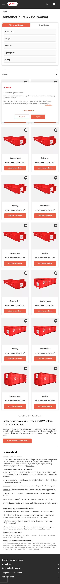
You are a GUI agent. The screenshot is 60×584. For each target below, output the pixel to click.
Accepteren (38, 117)
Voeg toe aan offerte (15, 168)
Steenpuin (6, 486)
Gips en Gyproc (8, 499)
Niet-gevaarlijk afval (16, 25)
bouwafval (30, 466)
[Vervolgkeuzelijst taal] (48, 4)
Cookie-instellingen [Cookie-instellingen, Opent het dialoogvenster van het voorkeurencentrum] (28, 110)
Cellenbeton (7, 493)
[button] (3, 4)
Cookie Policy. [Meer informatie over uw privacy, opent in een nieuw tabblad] (48, 105)
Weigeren (22, 117)
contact (52, 547)
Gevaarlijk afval (44, 25)
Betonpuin (6, 490)
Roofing (5, 503)
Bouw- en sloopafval (10, 480)
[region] (30, 102)
